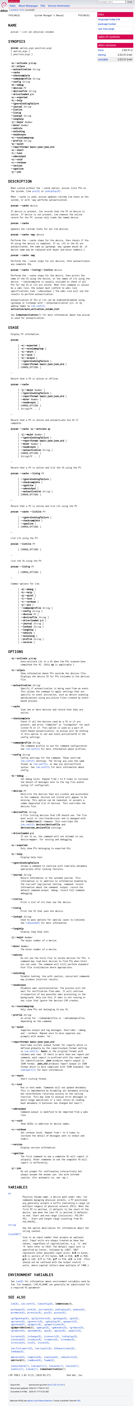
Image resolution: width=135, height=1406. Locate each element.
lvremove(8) (51, 1339)
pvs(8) (36, 191)
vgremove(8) (18, 1330)
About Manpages (28, 5)
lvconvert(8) (51, 1336)
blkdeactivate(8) (64, 1348)
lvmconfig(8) (45, 1303)
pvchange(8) (18, 1309)
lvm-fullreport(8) (22, 1348)
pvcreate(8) (46, 1309)
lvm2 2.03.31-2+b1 (56, 1385)
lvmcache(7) (56, 1366)
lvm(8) (19, 1281)
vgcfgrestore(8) (40, 1318)
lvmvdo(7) (31, 1369)
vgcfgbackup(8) (20, 1318)
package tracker (107, 24)
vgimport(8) (34, 1324)
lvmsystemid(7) (20, 1366)
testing (102, 54)
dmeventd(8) (18, 1357)
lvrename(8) (68, 1339)
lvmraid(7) (72, 1366)
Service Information (59, 5)
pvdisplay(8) (53, 191)
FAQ (43, 5)
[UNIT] (14, 1234)
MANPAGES (14, 1)
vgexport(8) (70, 1321)
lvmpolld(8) (34, 1357)
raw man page (106, 28)
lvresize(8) (18, 1342)
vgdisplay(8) (53, 1321)
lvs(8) (31, 1342)
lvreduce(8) (34, 1339)
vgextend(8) (18, 1324)
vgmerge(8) (42, 1327)
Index (13, 5)
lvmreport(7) (28, 1070)
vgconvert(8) (35, 1321)
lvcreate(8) (18, 1336)
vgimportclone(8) (54, 1324)
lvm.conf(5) (38, 306)
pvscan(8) (60, 1312)
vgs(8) (48, 1330)
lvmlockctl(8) (69, 1357)
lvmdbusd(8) (34, 1360)
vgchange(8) (60, 1318)
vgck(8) (73, 1318)
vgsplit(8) (74, 1330)
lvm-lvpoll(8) (43, 1348)
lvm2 (22, 10)
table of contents (109, 36)
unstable (14, 10)
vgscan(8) (60, 1330)
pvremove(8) (18, 1312)
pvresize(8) (34, 1312)
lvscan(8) (43, 1342)
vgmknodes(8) (59, 1327)
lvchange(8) (34, 1336)
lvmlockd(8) (33, 923)
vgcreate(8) (18, 1321)
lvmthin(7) (17, 1369)
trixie (101, 50)
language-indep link (109, 19)
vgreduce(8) (76, 1327)
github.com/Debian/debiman (40, 1401)
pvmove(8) (79, 1309)
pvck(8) (31, 1309)
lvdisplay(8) (69, 1336)
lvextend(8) (18, 1339)
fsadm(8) (49, 1360)
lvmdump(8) (17, 1351)
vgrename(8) (34, 1330)
